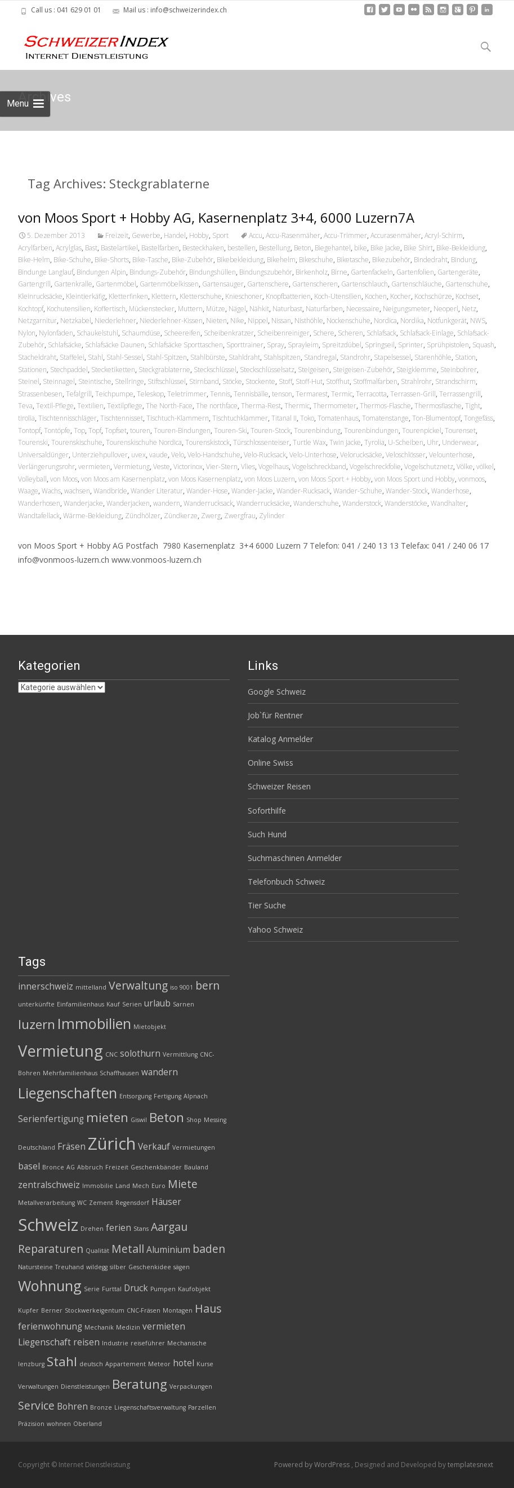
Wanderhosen (39, 503)
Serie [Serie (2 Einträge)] (92, 1289)
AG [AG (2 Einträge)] (70, 1167)
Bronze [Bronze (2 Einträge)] (101, 1407)
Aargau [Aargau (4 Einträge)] (169, 1226)
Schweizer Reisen (279, 786)
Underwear (459, 442)
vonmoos (471, 479)
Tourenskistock (207, 442)
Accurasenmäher (395, 235)
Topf (94, 430)
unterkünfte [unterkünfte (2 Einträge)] (36, 1004)
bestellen (241, 248)
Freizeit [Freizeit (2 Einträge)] (116, 1167)
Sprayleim (303, 345)
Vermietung (132, 466)
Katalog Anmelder (280, 739)
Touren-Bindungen (182, 430)
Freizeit (116, 235)
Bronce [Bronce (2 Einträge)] (53, 1167)
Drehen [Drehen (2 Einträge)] (92, 1229)
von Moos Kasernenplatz (204, 479)
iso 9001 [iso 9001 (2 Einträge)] (181, 987)
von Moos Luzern (269, 479)
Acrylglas (69, 248)
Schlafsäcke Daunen (115, 345)
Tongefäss (478, 418)
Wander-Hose (207, 491)
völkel (485, 466)
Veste (161, 466)
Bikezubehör (391, 259)
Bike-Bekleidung (460, 248)
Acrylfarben (35, 248)
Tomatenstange (385, 418)
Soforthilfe (267, 810)
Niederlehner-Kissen (171, 320)
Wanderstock (361, 503)
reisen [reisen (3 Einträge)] (86, 1342)
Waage (28, 491)
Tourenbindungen (371, 430)
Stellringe (129, 381)
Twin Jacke (345, 442)
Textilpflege (124, 405)
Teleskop (150, 394)
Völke (465, 466)
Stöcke (232, 381)
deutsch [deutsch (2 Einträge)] (91, 1364)
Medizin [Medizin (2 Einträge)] (128, 1327)
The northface (217, 405)
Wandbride (110, 491)
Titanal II (284, 418)
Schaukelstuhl (97, 333)
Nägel (237, 309)
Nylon (26, 333)
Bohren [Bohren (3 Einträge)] (72, 1406)
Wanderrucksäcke (263, 503)
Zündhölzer (142, 515)
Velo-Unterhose (313, 455)
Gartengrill (34, 284)
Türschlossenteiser (261, 442)
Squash (483, 345)
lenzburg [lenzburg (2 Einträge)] (31, 1364)
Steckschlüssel (215, 369)
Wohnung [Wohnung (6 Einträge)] (50, 1285)
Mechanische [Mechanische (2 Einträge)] (187, 1343)
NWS (477, 320)
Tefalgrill (79, 394)
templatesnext (470, 1464)
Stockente (260, 381)
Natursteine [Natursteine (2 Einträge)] (35, 1267)
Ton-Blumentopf (436, 418)
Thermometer (334, 405)
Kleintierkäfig (85, 296)
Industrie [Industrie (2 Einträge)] (115, 1343)
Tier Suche (267, 905)
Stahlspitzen (282, 357)
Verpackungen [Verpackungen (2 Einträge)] (190, 1386)
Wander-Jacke (252, 491)
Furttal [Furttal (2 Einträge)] (112, 1289)
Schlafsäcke (65, 345)
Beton (302, 248)
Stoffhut (338, 381)
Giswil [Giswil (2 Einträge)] (139, 1120)
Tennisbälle (251, 394)
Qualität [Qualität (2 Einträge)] (97, 1251)
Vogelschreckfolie (375, 466)
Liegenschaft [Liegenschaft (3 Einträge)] (44, 1342)
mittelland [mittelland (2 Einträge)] (90, 987)
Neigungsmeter (406, 309)
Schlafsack (381, 333)
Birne (339, 272)
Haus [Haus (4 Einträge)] (208, 1308)
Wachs (51, 491)
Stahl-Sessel (124, 357)
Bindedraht (431, 259)
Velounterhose (451, 455)
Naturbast (287, 309)
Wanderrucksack (208, 503)
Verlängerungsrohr (46, 466)
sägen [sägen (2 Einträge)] (181, 1267)
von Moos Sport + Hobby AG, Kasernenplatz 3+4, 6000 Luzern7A (216, 217)
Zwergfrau (240, 515)
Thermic (297, 405)
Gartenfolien (415, 272)
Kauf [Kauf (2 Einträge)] (113, 1004)
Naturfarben (324, 309)
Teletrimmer (187, 394)
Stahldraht (244, 357)
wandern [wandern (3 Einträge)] (159, 1072)
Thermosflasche (438, 405)
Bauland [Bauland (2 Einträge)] (196, 1167)
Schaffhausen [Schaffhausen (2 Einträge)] (119, 1073)
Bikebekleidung (240, 259)
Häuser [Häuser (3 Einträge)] (166, 1202)
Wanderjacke (83, 503)
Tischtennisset (121, 418)
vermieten (94, 466)
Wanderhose (450, 491)
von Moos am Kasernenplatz (123, 479)
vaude (158, 455)
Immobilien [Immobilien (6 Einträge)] (94, 1023)
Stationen (32, 369)
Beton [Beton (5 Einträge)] (166, 1117)
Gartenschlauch (364, 284)
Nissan (281, 320)
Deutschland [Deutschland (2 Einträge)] (36, 1147)
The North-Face (169, 405)
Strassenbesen (40, 394)
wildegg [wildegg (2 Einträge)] (97, 1267)
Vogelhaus (273, 466)
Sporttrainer (244, 345)
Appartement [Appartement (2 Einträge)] (125, 1364)
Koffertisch (110, 309)
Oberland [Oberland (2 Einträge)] (87, 1424)
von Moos (64, 479)
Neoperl (445, 309)
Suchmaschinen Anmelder (295, 858)
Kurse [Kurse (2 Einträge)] (204, 1364)
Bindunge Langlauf (45, 272)
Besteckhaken (203, 248)
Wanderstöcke (406, 503)
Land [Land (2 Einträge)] (122, 1186)
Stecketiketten (113, 369)
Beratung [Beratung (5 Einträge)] (139, 1384)
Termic (341, 394)
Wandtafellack (39, 515)
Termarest (312, 394)
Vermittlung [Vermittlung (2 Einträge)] (180, 1054)
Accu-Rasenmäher (293, 235)
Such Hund (267, 834)
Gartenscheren (315, 284)
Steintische (94, 381)
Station (465, 357)
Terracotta (371, 394)
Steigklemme (416, 369)
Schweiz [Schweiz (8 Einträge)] (48, 1224)
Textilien (90, 405)
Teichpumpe (114, 394)
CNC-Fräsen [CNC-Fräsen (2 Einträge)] (143, 1310)
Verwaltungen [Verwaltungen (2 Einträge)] (38, 1386)
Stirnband (204, 381)
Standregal (320, 357)
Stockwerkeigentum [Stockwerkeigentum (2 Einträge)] (94, 1310)
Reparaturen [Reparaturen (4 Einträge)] (50, 1248)
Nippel (258, 320)
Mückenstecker (152, 309)
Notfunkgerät (447, 320)
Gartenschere (268, 284)
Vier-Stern (222, 466)
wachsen (77, 491)
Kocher (400, 296)
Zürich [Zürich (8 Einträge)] (112, 1143)
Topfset (116, 430)
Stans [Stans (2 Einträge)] (141, 1229)
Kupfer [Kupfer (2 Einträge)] (28, 1310)
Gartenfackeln (372, 272)
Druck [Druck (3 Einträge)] (136, 1288)
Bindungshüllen (212, 272)
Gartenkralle (73, 284)
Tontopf (29, 430)
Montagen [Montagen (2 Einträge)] (178, 1310)
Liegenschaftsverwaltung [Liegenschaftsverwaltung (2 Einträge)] (150, 1407)
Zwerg (211, 515)
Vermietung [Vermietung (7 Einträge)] (60, 1050)
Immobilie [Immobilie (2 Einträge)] (97, 1186)
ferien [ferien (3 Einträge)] (118, 1228)
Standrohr (355, 357)
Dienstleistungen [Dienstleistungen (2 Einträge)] (85, 1386)
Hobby (199, 235)
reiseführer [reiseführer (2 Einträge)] (148, 1343)
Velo (177, 455)
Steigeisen (313, 369)
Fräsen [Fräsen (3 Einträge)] (71, 1147)
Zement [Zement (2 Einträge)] (101, 1203)
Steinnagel (59, 381)
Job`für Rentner (275, 715)
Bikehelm (281, 259)
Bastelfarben (160, 248)
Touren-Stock (270, 430)
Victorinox (188, 466)
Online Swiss (270, 762)
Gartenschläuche (416, 284)
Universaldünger (43, 455)
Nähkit (259, 309)
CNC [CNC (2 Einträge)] (111, 1054)
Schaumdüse (141, 333)
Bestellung (274, 248)
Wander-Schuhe (357, 491)
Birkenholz (312, 272)
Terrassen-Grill (413, 394)
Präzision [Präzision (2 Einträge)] (31, 1424)
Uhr (433, 442)
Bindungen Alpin (101, 272)
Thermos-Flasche (385, 405)
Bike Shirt (418, 248)
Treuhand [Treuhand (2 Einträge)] (69, 1267)
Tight (472, 405)
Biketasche (353, 259)
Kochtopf (30, 309)
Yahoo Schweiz (275, 929)
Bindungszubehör (265, 272)
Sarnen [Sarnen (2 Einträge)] (183, 1004)
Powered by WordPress (312, 1464)
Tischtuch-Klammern (177, 418)
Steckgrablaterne (164, 369)
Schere (323, 333)
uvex (138, 455)
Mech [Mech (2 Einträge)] (140, 1186)
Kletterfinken (128, 296)
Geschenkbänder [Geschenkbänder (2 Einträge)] (156, 1167)
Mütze (215, 309)
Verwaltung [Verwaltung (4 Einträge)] (138, 985)
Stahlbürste (207, 357)
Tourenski (33, 442)
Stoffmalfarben (375, 381)
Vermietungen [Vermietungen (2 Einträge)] (193, 1147)
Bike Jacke (385, 248)
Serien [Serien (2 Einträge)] (132, 1004)
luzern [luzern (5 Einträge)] (36, 1024)
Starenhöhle (433, 357)
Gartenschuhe (466, 284)
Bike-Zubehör (192, 259)
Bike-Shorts (112, 259)
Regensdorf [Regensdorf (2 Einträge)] (132, 1203)
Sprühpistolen (448, 345)
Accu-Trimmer (345, 235)
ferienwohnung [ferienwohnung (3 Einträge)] (50, 1326)
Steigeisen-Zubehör (363, 369)
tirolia (26, 418)
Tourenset (460, 430)
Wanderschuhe (316, 503)
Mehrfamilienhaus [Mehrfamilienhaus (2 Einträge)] (70, 1073)
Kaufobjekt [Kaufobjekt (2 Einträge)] (194, 1289)
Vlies (248, 466)
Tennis (220, 394)
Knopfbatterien (288, 296)
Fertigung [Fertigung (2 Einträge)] (167, 1096)
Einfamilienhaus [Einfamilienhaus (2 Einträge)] (80, 1004)
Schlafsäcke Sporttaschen (185, 345)
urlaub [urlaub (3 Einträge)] (157, 1003)
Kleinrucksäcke (40, 296)
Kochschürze (433, 296)
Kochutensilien (69, 309)
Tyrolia (374, 442)
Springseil (380, 345)
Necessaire (362, 309)
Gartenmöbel (116, 284)
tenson (282, 394)
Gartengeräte (458, 272)
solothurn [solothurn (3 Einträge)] (140, 1053)
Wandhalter (448, 503)
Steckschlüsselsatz (267, 369)
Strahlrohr (416, 381)
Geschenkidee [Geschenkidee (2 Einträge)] (149, 1267)
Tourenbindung (317, 430)
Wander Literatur (157, 491)
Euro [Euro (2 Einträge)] (158, 1186)
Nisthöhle (308, 320)
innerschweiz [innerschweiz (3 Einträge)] (45, 986)
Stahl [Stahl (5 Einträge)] (62, 1361)
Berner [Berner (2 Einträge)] (51, 1310)
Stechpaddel (69, 369)
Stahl (95, 357)
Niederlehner (115, 320)
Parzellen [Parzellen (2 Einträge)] (202, 1407)
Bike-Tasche (150, 259)
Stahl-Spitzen (166, 357)
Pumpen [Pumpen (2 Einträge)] (163, 1289)
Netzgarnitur (37, 320)
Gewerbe (146, 235)
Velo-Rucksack (265, 455)
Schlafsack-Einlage (427, 333)
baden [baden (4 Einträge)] (209, 1248)
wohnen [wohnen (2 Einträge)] (59, 1424)
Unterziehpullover (100, 455)
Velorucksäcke (361, 455)
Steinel (28, 381)
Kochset (467, 296)
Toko (307, 418)
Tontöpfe (57, 430)
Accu (255, 235)
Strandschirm (455, 381)
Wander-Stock (407, 491)
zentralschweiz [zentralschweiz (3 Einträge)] (49, 1185)
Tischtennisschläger (67, 418)
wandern (166, 503)
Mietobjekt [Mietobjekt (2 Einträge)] (149, 1027)
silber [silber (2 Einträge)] (118, 1267)
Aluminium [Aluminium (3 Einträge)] (168, 1250)
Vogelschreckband (319, 466)
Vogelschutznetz (428, 466)
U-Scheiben (405, 442)
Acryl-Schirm (443, 235)
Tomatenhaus (338, 418)
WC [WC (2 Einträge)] (82, 1203)
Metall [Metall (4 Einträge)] (127, 1248)
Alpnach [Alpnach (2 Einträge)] (196, 1096)
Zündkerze (181, 515)
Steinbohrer (458, 369)
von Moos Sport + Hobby (334, 479)
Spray (275, 345)
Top (79, 430)
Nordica (385, 320)
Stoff (285, 381)
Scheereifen (182, 333)
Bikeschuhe (316, 259)
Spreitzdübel (341, 345)
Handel (175, 235)
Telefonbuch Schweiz (286, 881)
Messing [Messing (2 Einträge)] (215, 1120)
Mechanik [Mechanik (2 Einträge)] (99, 1327)
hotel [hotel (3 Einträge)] (183, 1363)
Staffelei (72, 357)
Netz (469, 309)
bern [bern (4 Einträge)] (207, 985)
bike (360, 248)
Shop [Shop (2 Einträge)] (194, 1120)
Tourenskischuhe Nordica (144, 442)
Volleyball (32, 479)
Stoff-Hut (309, 381)
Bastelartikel (119, 248)
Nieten (216, 320)
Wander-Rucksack (303, 491)
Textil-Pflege (55, 405)
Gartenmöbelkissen (169, 284)
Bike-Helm (34, 259)
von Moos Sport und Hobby (414, 479)
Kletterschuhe (201, 296)
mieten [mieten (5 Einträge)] (107, 1117)
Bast (91, 248)
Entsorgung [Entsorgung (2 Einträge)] (135, 1096)
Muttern (190, 309)
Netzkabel (75, 320)
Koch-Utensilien (337, 296)
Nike (237, 320)
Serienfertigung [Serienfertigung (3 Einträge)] (51, 1119)
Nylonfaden (56, 333)
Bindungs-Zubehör (157, 272)
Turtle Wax (309, 442)
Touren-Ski (230, 430)
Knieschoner (243, 296)
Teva (25, 405)
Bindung (463, 259)
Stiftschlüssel (167, 381)
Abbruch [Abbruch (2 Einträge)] (90, 1167)
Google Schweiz (277, 691)
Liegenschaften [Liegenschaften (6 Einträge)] (67, 1092)
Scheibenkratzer (229, 333)
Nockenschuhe (348, 320)
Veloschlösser (406, 455)
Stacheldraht (37, 357)
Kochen (376, 296)
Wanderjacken (128, 503)
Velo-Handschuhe (213, 455)
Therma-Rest (261, 405)
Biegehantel (333, 248)
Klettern (163, 296)
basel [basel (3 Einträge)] (29, 1166)
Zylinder (272, 515)
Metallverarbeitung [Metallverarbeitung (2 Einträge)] (46, 1203)
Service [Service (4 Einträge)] (36, 1405)
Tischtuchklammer (240, 418)
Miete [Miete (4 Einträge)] (183, 1183)
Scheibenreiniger (283, 333)
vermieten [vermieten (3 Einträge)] (163, 1326)
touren (140, 430)
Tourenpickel (421, 430)
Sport (220, 235)
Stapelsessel (392, 357)
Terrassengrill (460, 394)
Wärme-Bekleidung (92, 515)
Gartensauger (223, 284)
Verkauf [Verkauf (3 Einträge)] (154, 1147)
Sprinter (410, 345)
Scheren (350, 333)
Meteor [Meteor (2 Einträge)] (159, 1364)
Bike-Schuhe (72, 259)
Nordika (412, 320)
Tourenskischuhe (76, 442)
